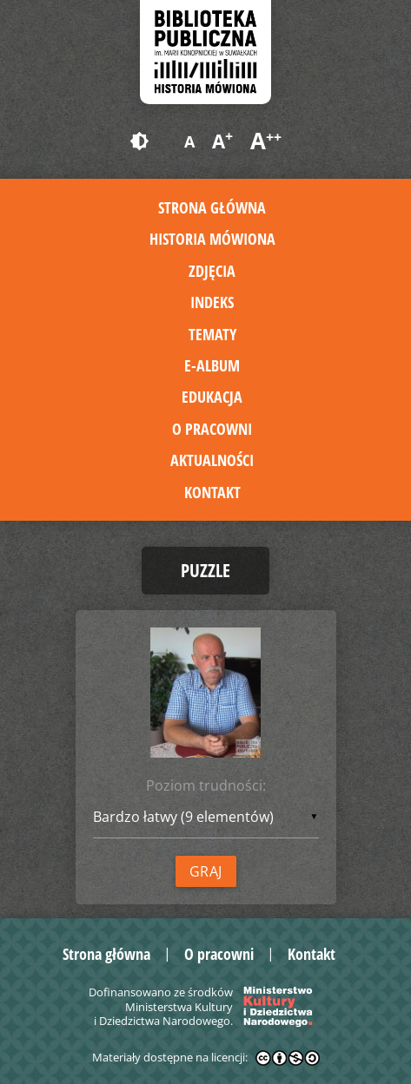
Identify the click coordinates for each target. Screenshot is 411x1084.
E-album (212, 365)
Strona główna (212, 207)
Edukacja (212, 396)
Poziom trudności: (206, 785)
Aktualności (212, 460)
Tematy (212, 334)
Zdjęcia (212, 270)
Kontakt (212, 492)
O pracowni (212, 428)
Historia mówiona (212, 238)
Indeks (212, 302)
